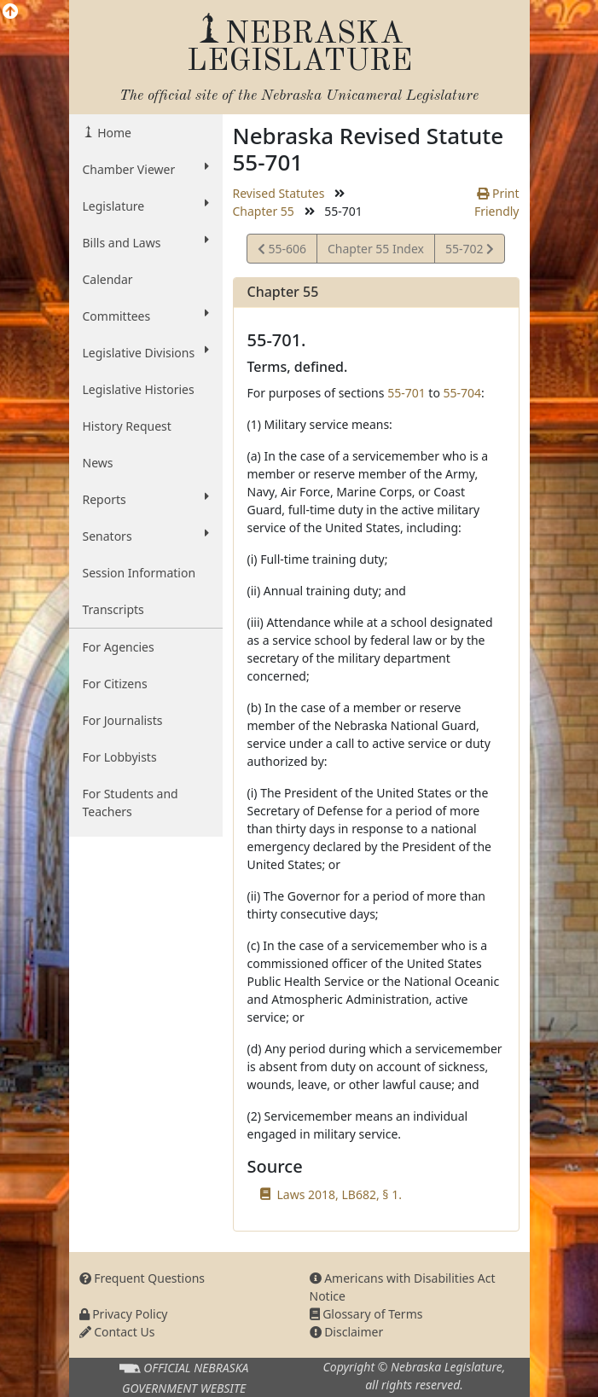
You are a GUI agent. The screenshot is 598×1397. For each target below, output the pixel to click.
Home (113, 133)
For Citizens (115, 683)
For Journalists (123, 720)
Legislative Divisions (146, 352)
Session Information (139, 573)
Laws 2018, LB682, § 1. (339, 1194)
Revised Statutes (279, 193)
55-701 (406, 393)
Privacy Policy (123, 1314)
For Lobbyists (120, 757)
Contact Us (117, 1332)
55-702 (469, 251)
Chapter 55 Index (376, 249)
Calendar (108, 279)
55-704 (463, 393)
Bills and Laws (146, 242)
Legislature (146, 205)
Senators (146, 535)
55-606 (282, 251)
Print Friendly (497, 202)
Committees (146, 315)
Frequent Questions (142, 1278)
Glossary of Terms (366, 1314)
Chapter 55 (263, 211)
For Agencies (118, 647)
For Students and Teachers (130, 802)
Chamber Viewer (146, 168)
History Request (127, 426)
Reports (146, 498)
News (98, 463)
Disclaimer (347, 1332)
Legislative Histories (138, 389)
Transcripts (113, 609)
